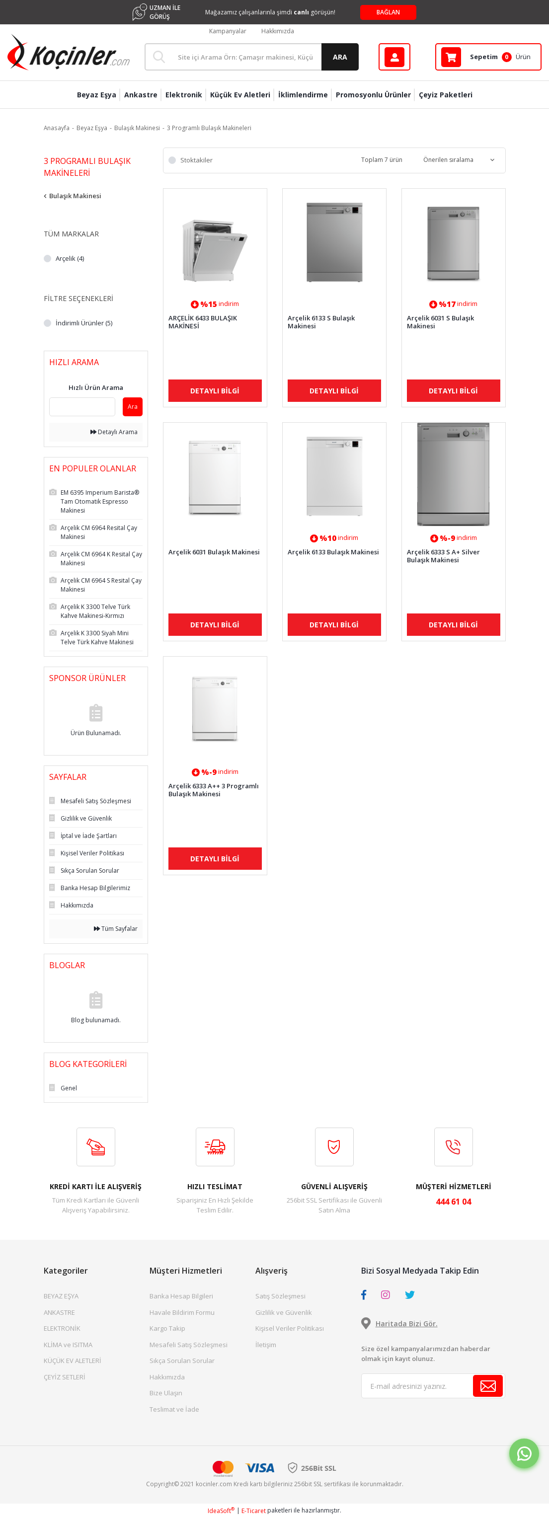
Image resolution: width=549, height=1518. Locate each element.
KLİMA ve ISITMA (68, 1344)
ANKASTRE (59, 1312)
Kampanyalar (227, 31)
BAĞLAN (388, 12)
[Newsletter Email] (433, 1385)
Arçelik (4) (70, 258)
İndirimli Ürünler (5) (84, 322)
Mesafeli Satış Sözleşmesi (189, 1344)
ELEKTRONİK (62, 1328)
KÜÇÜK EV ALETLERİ (72, 1360)
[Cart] (488, 57)
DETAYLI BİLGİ (214, 390)
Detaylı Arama (114, 432)
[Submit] (488, 1386)
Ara (133, 406)
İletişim (265, 1344)
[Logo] (68, 52)
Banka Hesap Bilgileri (181, 1295)
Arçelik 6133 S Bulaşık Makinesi (321, 322)
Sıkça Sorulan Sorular (182, 1360)
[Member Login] (394, 57)
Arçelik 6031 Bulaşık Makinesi (214, 552)
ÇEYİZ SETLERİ (64, 1376)
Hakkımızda (277, 31)
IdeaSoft (221, 1511)
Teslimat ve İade (174, 1409)
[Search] (251, 57)
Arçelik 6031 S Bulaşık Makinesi (440, 322)
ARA (340, 57)
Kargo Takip (167, 1328)
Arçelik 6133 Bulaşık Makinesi (333, 552)
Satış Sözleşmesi (280, 1295)
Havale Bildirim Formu (182, 1312)
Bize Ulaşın (166, 1392)
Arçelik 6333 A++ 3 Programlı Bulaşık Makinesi (213, 790)
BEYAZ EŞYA (61, 1295)
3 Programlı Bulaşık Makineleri (209, 128)
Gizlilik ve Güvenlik (283, 1312)
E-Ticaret (253, 1511)
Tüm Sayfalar (116, 928)
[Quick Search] (82, 406)
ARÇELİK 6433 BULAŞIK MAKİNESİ (202, 322)
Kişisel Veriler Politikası (289, 1328)
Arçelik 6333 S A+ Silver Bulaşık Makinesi (443, 556)
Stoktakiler (196, 159)
